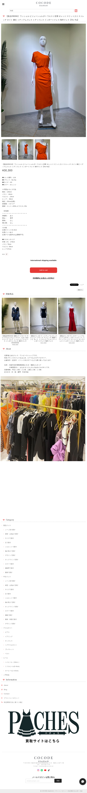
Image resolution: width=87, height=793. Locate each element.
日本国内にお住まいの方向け (43, 278)
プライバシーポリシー (11, 698)
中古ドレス (7, 576)
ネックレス (8, 641)
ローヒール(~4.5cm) (11, 671)
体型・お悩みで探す (11, 534)
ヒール (5, 658)
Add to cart (43, 270)
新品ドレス (7, 525)
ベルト (7, 653)
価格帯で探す (9, 568)
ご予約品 (6, 675)
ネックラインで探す (11, 559)
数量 (3, 254)
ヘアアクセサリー (11, 645)
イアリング (8, 636)
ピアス (7, 632)
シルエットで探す (11, 547)
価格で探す (8, 615)
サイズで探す (9, 538)
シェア (82, 285)
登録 (58, 781)
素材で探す (8, 572)
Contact (7, 694)
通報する (80, 290)
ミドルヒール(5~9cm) (12, 666)
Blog (5, 689)
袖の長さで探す (10, 551)
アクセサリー (7, 628)
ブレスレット (9, 649)
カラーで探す (9, 564)
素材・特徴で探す (11, 619)
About (6, 685)
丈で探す (8, 542)
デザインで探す (10, 555)
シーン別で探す (10, 530)
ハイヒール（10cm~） (12, 662)
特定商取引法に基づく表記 (13, 702)
